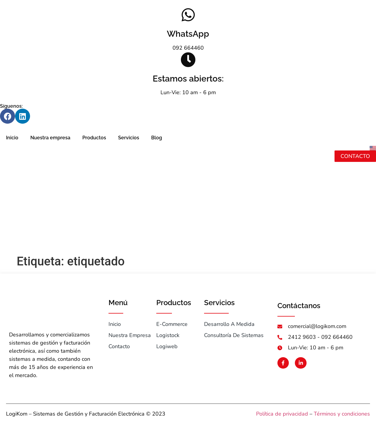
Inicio (12, 138)
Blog (156, 138)
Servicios (128, 138)
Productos (94, 138)
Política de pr (272, 413)
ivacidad (298, 413)
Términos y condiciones (342, 413)
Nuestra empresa (50, 138)
